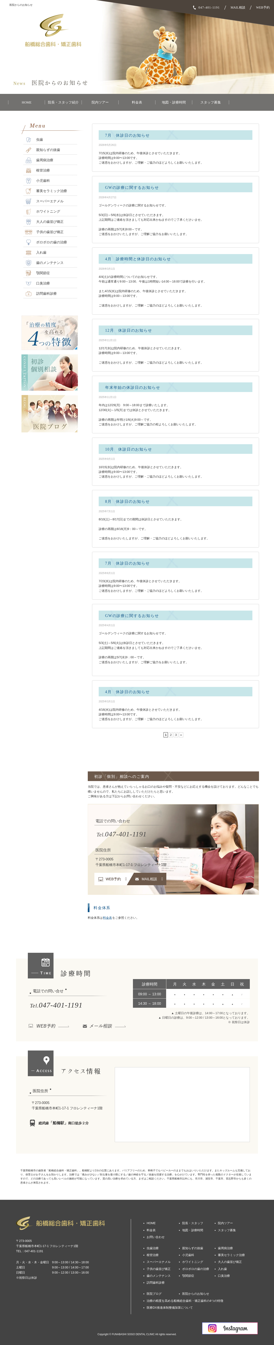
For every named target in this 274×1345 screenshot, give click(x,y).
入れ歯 (35, 253)
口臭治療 (37, 283)
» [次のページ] (181, 735)
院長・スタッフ (192, 1223)
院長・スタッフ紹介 (63, 102)
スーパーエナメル (44, 201)
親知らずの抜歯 (42, 150)
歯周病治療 (39, 160)
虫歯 (34, 140)
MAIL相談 (238, 7)
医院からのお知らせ (195, 1293)
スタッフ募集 (210, 102)
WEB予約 (263, 7)
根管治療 (37, 170)
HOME (26, 102)
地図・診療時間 (174, 102)
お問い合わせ (156, 1237)
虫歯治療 (153, 1248)
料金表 (137, 102)
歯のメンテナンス (44, 263)
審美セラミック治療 (46, 191)
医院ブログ (154, 1293)
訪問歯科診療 (41, 294)
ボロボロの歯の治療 (46, 242)
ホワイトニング (42, 212)
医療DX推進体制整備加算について (170, 1307)
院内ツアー (100, 102)
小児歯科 (37, 181)
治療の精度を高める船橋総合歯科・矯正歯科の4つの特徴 (185, 1300)
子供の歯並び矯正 (44, 232)
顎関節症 (37, 273)
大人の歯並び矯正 (44, 222)
